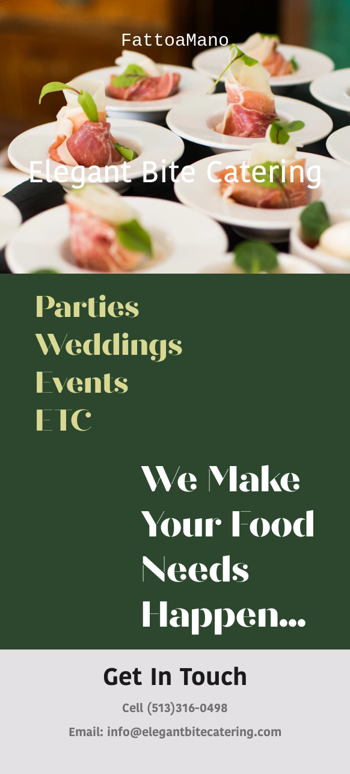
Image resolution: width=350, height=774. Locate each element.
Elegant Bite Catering (175, 174)
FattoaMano (175, 41)
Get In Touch (175, 679)
